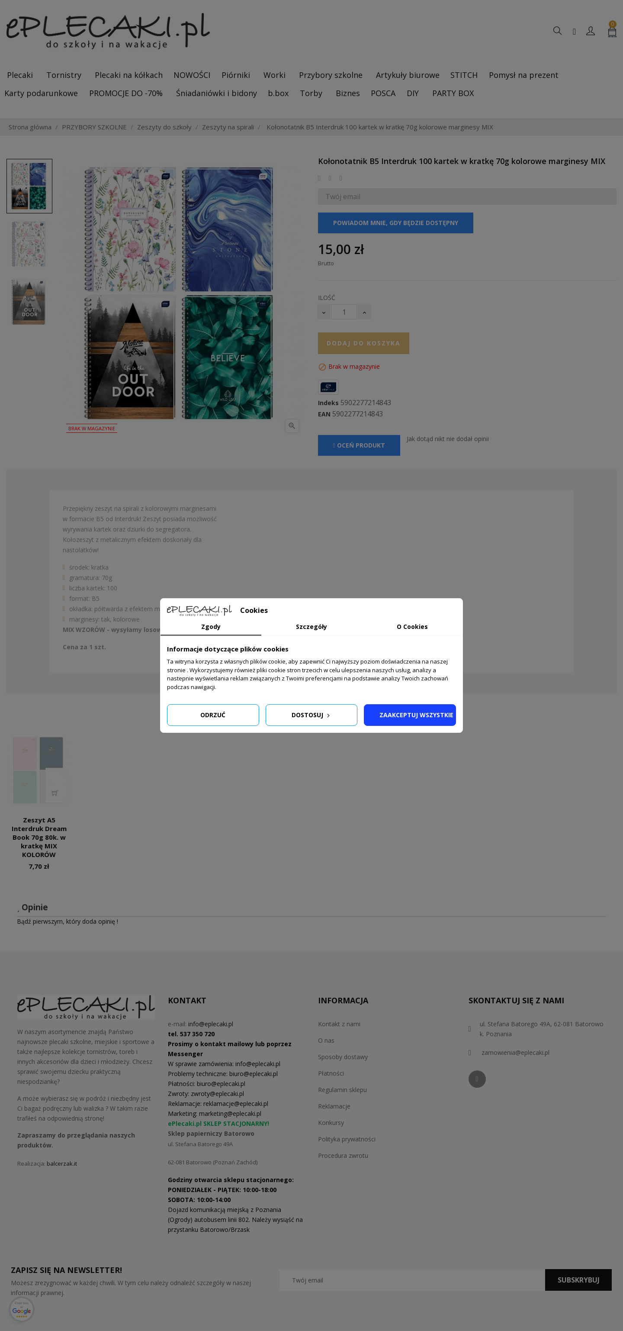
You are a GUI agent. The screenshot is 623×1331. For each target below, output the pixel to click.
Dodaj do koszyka (364, 343)
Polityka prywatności (347, 1139)
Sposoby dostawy (343, 1057)
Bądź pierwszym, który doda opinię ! (67, 921)
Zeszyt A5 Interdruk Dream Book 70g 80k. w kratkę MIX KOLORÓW (39, 836)
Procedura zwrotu (343, 1155)
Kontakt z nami (339, 1024)
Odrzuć (212, 715)
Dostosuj (311, 715)
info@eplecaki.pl (210, 1024)
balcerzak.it (62, 1163)
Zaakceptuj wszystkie (416, 715)
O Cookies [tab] (412, 626)
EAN (324, 414)
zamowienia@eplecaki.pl (515, 1052)
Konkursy (331, 1122)
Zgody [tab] (211, 626)
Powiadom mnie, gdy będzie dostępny (395, 223)
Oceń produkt (359, 445)
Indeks (328, 403)
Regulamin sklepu (342, 1090)
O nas (326, 1040)
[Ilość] (344, 311)
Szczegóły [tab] (311, 626)
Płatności (331, 1073)
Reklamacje (334, 1106)
